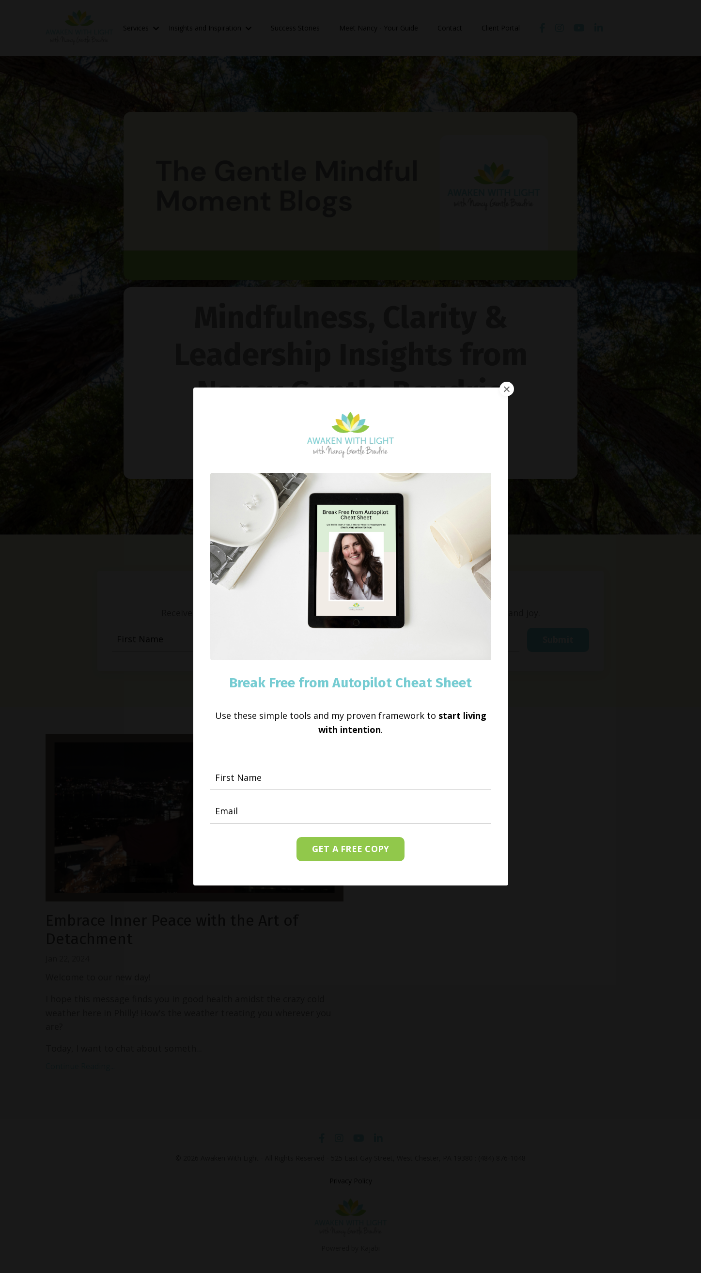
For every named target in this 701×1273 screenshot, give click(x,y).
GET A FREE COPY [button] (350, 848)
